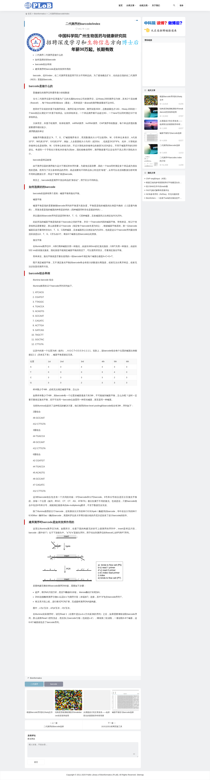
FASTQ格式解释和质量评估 (157, 190)
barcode (53, 684)
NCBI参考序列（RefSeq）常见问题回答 (162, 194)
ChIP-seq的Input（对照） (156, 179)
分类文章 (130, 5)
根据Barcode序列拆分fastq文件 (40, 712)
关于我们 (156, 5)
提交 (36, 762)
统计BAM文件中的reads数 (157, 186)
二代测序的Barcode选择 (170, 145)
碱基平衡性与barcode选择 (123, 712)
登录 (181, 5)
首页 (30, 14)
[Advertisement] (83, 656)
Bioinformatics (40, 14)
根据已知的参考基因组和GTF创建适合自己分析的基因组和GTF (172, 182)
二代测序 (34, 684)
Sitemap (140, 775)
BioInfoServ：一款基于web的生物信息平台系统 (165, 198)
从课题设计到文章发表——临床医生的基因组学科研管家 (171, 124)
